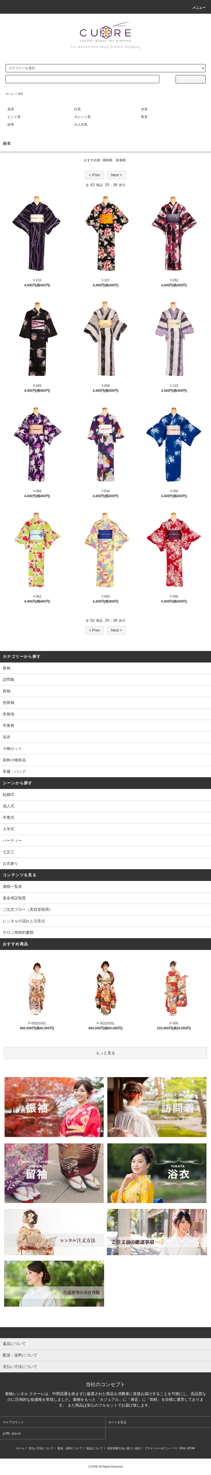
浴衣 (20, 93)
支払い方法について (41, 1448)
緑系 (10, 124)
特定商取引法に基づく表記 (123, 1448)
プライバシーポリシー (158, 1448)
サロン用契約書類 (18, 932)
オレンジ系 (82, 117)
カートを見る (117, 1422)
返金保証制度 (14, 898)
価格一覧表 (12, 886)
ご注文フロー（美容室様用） (28, 909)
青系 (144, 117)
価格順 (107, 160)
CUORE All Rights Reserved (105, 1466)
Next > (116, 175)
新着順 (121, 160)
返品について (95, 1448)
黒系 (10, 109)
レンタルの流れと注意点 (24, 921)
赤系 (144, 109)
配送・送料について (70, 1448)
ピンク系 (14, 117)
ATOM (191, 1448)
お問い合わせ (12, 1433)
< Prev (94, 175)
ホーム (9, 93)
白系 (77, 109)
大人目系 (80, 124)
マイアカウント (13, 1422)
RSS (182, 1448)
